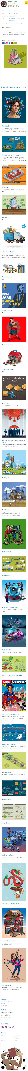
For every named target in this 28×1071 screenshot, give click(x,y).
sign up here (4, 1005)
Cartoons (3, 1040)
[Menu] (26, 2)
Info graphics (4, 1038)
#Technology (18, 23)
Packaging (16, 1035)
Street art (16, 1037)
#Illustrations (13, 16)
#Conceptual (13, 18)
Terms (15, 1040)
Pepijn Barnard (13, 13)
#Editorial (12, 23)
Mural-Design (17, 1038)
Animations (3, 1035)
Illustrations (3, 1037)
